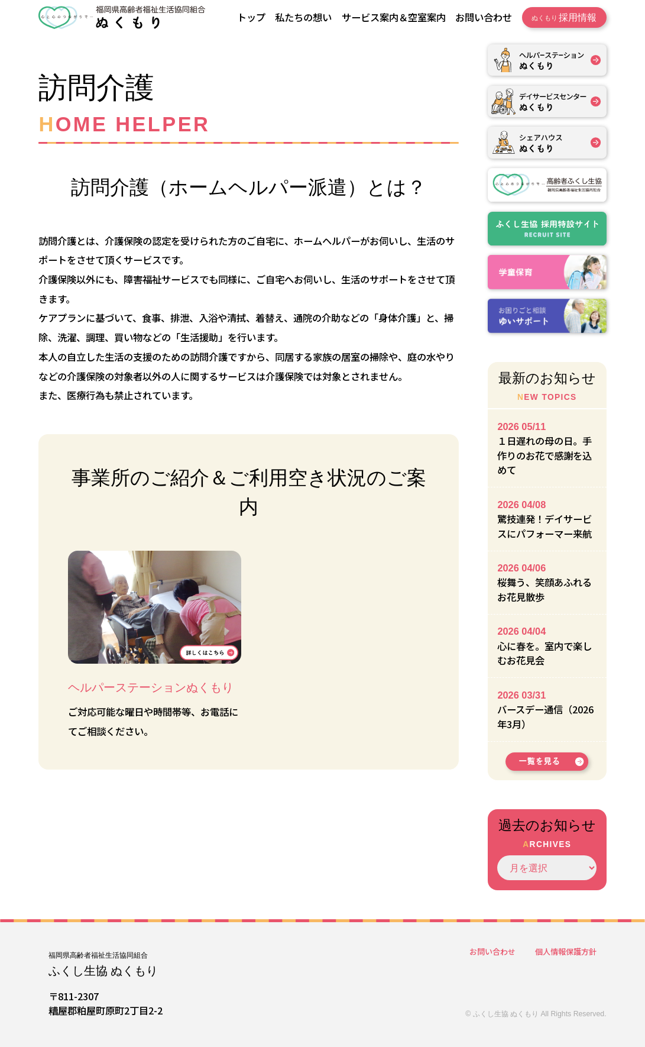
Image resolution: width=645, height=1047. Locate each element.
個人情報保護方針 (566, 951)
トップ (251, 17)
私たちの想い (303, 17)
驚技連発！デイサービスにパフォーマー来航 (544, 526)
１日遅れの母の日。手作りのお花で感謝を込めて (544, 455)
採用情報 (564, 17)
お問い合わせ (483, 17)
